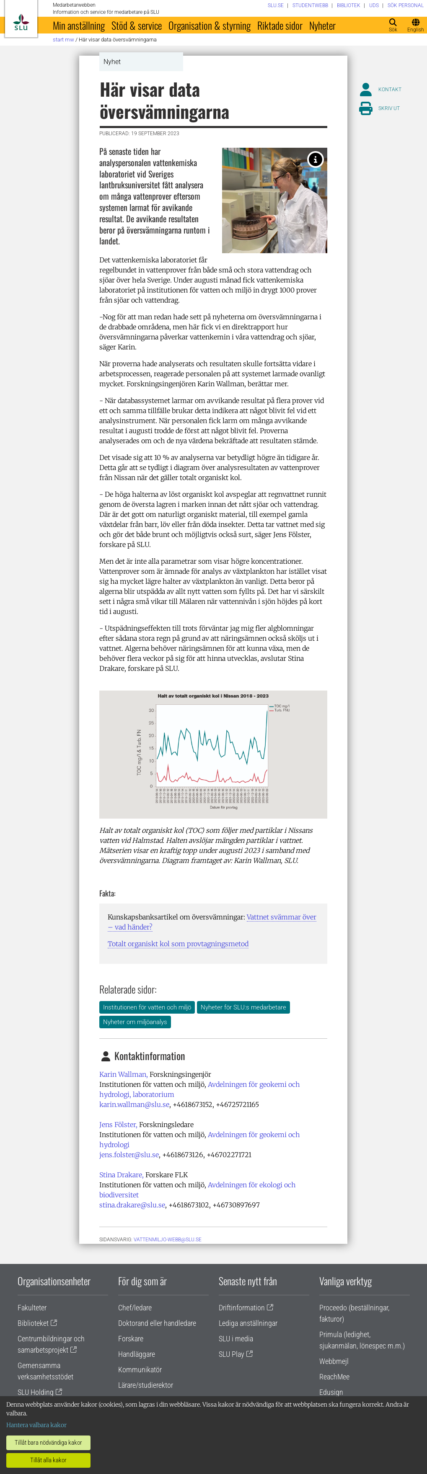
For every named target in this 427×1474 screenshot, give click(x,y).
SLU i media (236, 1338)
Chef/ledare (135, 1307)
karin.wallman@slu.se (134, 1104)
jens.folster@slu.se (129, 1154)
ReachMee (334, 1376)
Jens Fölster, (118, 1124)
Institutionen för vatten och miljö (147, 1007)
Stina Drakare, (121, 1175)
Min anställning (79, 25)
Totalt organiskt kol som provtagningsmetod (178, 944)
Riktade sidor (280, 25)
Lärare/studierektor (145, 1385)
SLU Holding (36, 1392)
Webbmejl (334, 1361)
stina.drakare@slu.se (132, 1205)
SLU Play (231, 1354)
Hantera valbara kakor (36, 1425)
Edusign (331, 1392)
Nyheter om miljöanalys (135, 1022)
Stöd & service (136, 25)
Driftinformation (242, 1307)
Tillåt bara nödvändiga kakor (48, 1442)
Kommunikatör (140, 1369)
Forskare (130, 1338)
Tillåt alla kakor (48, 1460)
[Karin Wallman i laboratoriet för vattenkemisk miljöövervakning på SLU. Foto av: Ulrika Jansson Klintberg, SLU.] (315, 159)
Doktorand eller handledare (157, 1323)
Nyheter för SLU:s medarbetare (243, 1007)
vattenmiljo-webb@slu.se (168, 1240)
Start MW (63, 39)
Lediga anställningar (248, 1323)
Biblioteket (33, 1323)
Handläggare (136, 1354)
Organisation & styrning (209, 25)
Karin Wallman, (123, 1074)
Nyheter (322, 25)
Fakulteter (32, 1307)
